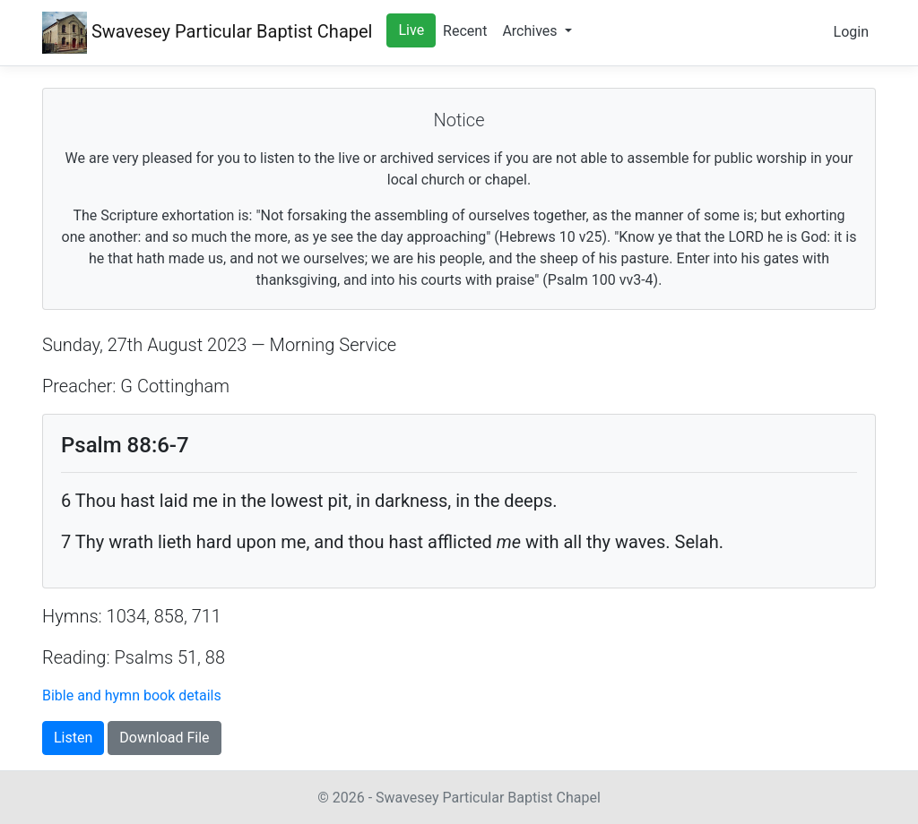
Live (411, 30)
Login (851, 31)
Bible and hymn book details (131, 695)
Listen (73, 737)
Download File (164, 737)
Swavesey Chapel (207, 33)
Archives (531, 30)
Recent (465, 30)
